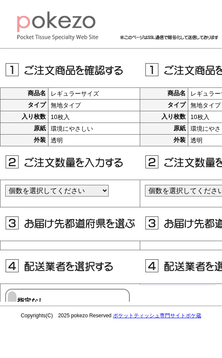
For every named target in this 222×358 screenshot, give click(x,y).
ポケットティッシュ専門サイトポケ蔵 (157, 316)
